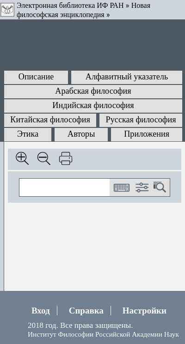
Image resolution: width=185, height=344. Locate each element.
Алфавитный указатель (127, 76)
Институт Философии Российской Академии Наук (103, 334)
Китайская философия (50, 119)
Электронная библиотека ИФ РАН (70, 5)
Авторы (81, 134)
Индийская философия (93, 105)
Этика (27, 134)
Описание (36, 76)
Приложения (146, 134)
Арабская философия (93, 91)
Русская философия (141, 119)
